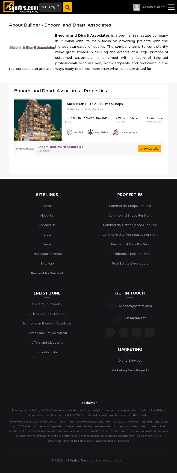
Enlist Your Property (47, 304)
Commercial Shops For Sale (130, 206)
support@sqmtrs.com (135, 306)
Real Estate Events (47, 254)
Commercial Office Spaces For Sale (130, 225)
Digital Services (130, 360)
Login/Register (47, 352)
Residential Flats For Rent (130, 254)
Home (47, 206)
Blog (47, 234)
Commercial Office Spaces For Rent (130, 234)
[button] (149, 7)
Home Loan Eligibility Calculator (47, 323)
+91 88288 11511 (135, 318)
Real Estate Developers (130, 263)
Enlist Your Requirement (47, 313)
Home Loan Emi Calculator (47, 333)
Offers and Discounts (47, 342)
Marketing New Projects (130, 370)
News (47, 244)
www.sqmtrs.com (112, 460)
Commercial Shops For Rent (130, 215)
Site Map (47, 263)
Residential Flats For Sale (130, 244)
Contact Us (47, 225)
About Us (47, 215)
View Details (149, 148)
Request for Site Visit (47, 273)
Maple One (77, 103)
